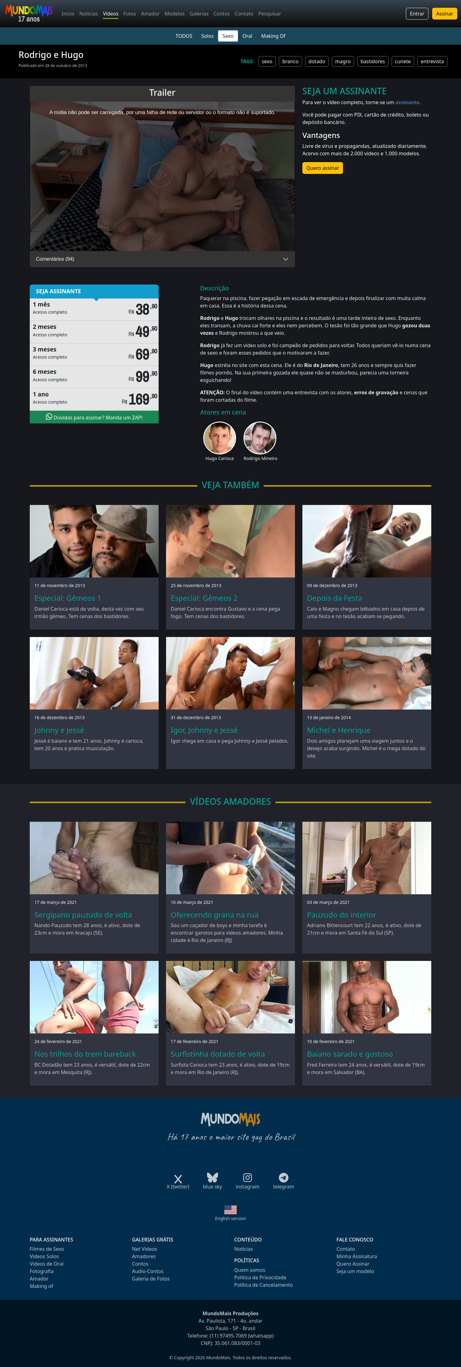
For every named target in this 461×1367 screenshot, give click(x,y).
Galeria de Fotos (151, 1278)
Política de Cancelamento (263, 1284)
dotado (317, 61)
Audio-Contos (148, 1271)
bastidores (373, 61)
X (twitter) (178, 1184)
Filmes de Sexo (47, 1248)
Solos (207, 36)
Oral (247, 36)
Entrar (417, 13)
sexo (267, 61)
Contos (221, 13)
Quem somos (249, 1270)
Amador (150, 13)
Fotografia (42, 1271)
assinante (407, 102)
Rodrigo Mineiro (260, 458)
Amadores (144, 1256)
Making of (41, 1286)
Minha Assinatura (356, 1256)
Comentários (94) (55, 259)
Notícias (88, 13)
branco (290, 61)
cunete (403, 61)
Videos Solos (44, 1256)
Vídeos (110, 13)
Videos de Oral (47, 1263)
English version (230, 1218)
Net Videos (144, 1248)
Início (68, 13)
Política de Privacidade (260, 1277)
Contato (244, 13)
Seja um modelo (355, 1271)
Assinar (444, 13)
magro (343, 61)
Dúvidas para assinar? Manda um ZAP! (94, 417)
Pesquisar (269, 13)
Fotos (129, 13)
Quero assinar (322, 168)
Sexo (227, 36)
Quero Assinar (353, 1263)
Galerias (199, 13)
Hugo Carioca (219, 458)
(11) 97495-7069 (228, 1335)
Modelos (175, 13)
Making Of (273, 36)
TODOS (184, 36)
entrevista (432, 61)
